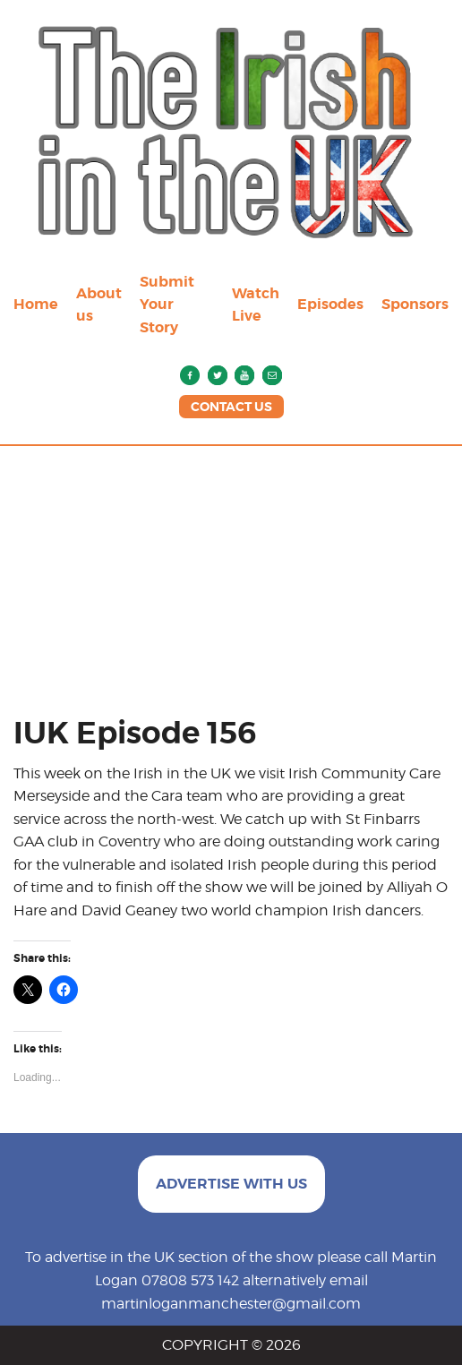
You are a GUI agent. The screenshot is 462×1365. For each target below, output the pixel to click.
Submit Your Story (167, 304)
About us (99, 305)
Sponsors (415, 304)
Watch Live (255, 305)
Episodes (330, 304)
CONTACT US (231, 407)
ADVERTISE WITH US (231, 1183)
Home (35, 304)
